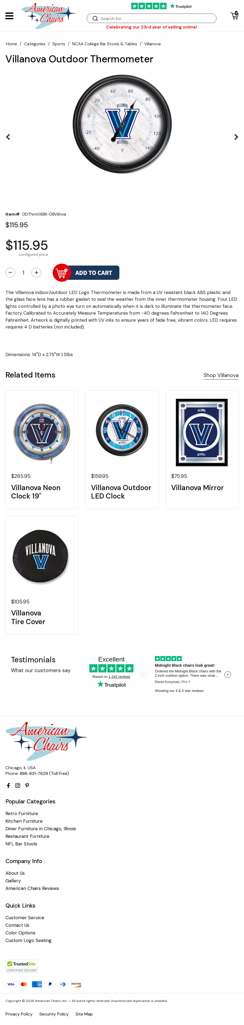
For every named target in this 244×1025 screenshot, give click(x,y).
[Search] (157, 18)
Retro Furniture (21, 813)
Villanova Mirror (197, 488)
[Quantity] (23, 272)
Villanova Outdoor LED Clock (121, 492)
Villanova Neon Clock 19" (36, 492)
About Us (15, 873)
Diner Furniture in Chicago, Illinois (40, 828)
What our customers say (41, 670)
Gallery (13, 881)
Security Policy (54, 1014)
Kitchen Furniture (24, 821)
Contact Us (17, 925)
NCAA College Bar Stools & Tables (104, 44)
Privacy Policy (19, 1014)
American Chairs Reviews (32, 888)
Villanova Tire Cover (28, 617)
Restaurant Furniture (27, 836)
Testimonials (33, 660)
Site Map (84, 1014)
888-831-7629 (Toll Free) (44, 773)
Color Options (20, 933)
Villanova (152, 44)
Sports (58, 44)
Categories (34, 44)
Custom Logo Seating (28, 940)
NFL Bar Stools (21, 844)
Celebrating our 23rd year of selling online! (151, 27)
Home (11, 44)
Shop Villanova (221, 375)
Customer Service (24, 917)
